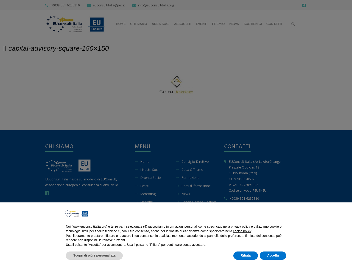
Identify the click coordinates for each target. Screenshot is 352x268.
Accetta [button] (273, 255)
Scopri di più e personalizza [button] (94, 255)
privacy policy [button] (240, 226)
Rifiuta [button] (246, 255)
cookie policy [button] (242, 231)
